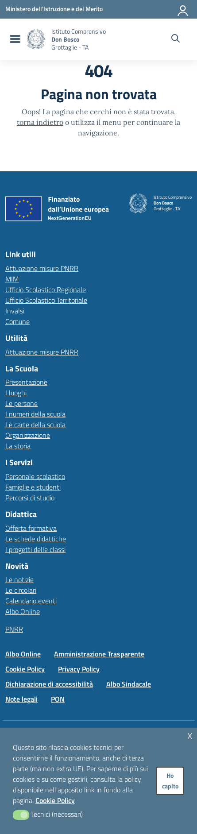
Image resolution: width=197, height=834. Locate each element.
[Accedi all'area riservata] (183, 8)
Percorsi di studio (29, 497)
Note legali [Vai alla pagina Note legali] (21, 699)
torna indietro (40, 122)
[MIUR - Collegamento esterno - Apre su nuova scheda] (54, 9)
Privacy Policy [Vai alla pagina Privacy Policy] (79, 669)
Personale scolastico (35, 476)
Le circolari (20, 590)
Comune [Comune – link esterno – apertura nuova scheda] (17, 321)
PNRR (14, 629)
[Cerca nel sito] (175, 39)
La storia (18, 445)
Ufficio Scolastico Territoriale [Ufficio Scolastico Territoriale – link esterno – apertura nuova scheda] (46, 300)
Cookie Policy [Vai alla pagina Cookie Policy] (25, 669)
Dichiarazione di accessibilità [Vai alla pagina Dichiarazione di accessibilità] (49, 684)
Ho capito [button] (170, 781)
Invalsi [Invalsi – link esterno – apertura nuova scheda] (14, 310)
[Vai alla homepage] (36, 39)
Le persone (21, 403)
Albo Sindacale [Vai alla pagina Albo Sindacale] (128, 684)
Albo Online (22, 611)
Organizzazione (27, 435)
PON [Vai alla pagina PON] (58, 699)
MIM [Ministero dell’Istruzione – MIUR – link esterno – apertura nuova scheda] (12, 279)
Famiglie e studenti (33, 487)
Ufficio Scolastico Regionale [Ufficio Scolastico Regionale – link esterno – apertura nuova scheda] (45, 289)
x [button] (190, 734)
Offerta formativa (31, 528)
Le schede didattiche (35, 538)
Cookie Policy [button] (55, 800)
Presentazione (26, 382)
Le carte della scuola (35, 424)
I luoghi (16, 392)
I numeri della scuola (35, 414)
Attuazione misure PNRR (41, 268)
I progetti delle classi (35, 549)
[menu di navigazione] (14, 39)
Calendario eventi (31, 600)
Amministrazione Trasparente (99, 654)
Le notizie (19, 579)
